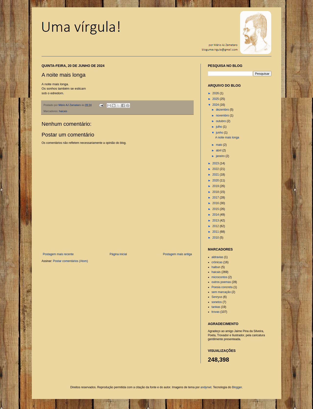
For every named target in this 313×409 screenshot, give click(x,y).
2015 (216, 209)
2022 (216, 169)
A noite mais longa (227, 137)
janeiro (220, 156)
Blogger (237, 387)
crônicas (217, 262)
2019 (216, 186)
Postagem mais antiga (177, 254)
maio (219, 145)
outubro (221, 121)
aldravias (217, 257)
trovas (216, 312)
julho (219, 126)
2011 (216, 231)
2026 (216, 93)
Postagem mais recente (58, 254)
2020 (216, 180)
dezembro (223, 109)
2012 (216, 226)
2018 (216, 192)
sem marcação (221, 292)
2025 (216, 99)
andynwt (206, 387)
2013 (216, 220)
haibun (216, 267)
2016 (216, 203)
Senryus (217, 297)
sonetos (217, 302)
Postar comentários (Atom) (70, 261)
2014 (216, 214)
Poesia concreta (222, 287)
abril (219, 150)
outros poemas (221, 282)
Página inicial (118, 254)
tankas (216, 307)
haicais (63, 111)
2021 (216, 174)
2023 (216, 163)
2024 (216, 104)
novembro (223, 115)
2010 (216, 237)
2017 (216, 197)
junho (220, 132)
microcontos (219, 277)
